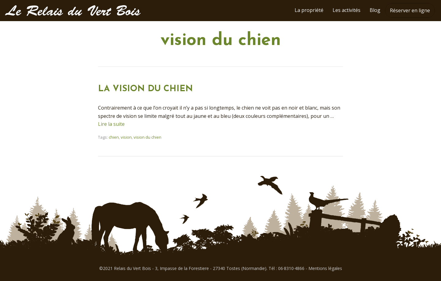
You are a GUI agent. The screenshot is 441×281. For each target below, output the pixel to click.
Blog (375, 10)
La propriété (309, 10)
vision (126, 137)
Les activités (346, 10)
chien (114, 137)
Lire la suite (111, 124)
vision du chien (147, 137)
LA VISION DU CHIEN (148, 89)
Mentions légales (325, 268)
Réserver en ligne (410, 10)
